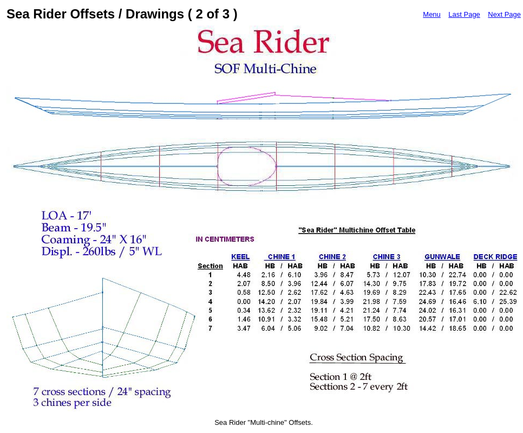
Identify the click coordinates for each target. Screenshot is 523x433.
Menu (432, 14)
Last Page (464, 14)
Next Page (504, 14)
